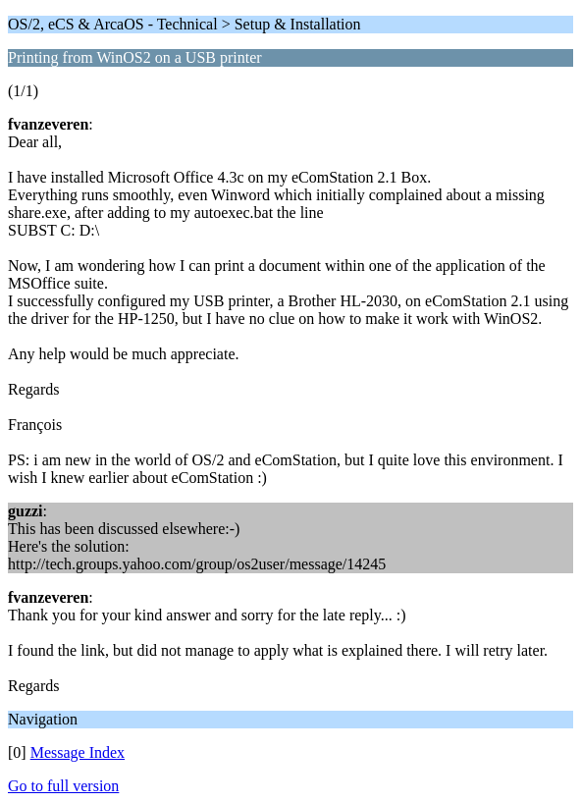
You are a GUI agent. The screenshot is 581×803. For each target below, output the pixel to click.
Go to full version (63, 785)
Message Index (77, 752)
